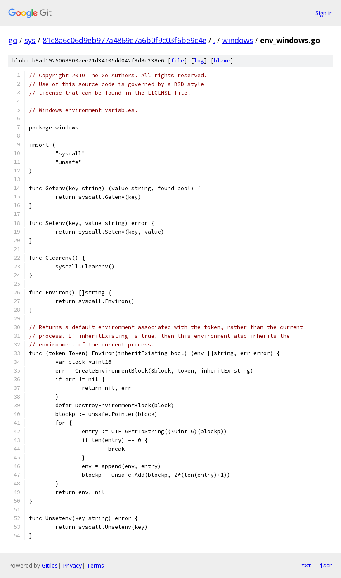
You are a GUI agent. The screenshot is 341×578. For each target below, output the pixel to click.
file (177, 60)
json (326, 565)
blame (222, 60)
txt (306, 565)
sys (30, 40)
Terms (95, 565)
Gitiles (50, 565)
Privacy (72, 565)
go (12, 40)
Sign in (324, 13)
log (199, 60)
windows (237, 40)
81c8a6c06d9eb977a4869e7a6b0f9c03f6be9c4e (124, 40)
